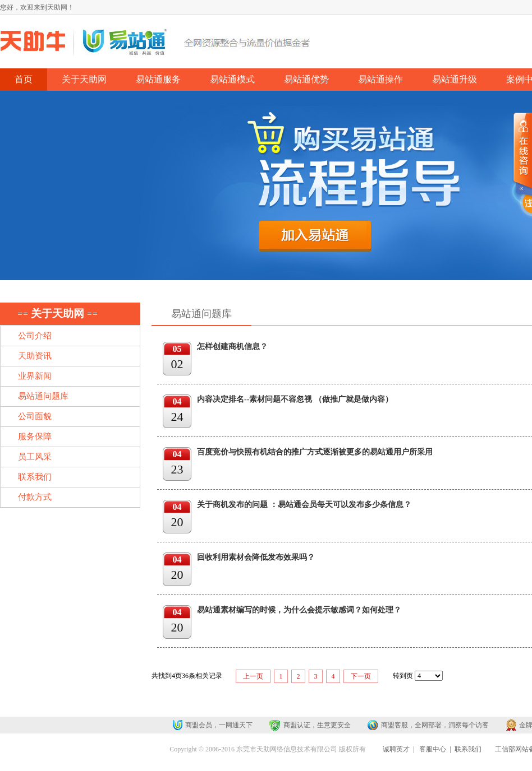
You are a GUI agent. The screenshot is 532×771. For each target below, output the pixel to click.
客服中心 (432, 749)
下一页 (361, 676)
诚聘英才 (396, 749)
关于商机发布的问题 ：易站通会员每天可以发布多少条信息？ (304, 504)
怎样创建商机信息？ (232, 346)
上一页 (253, 676)
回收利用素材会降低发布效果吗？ (256, 557)
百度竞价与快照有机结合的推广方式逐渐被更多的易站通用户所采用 (315, 452)
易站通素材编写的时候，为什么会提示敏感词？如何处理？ (299, 610)
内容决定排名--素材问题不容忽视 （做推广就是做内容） (295, 399)
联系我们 (468, 749)
